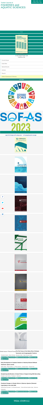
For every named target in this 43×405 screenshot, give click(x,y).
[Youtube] (2, 208)
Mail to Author (33, 357)
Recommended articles (22, 357)
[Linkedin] (2, 214)
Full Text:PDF (11, 357)
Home (21, 32)
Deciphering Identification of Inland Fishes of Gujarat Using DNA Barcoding (20, 374)
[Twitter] (2, 202)
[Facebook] (2, 196)
